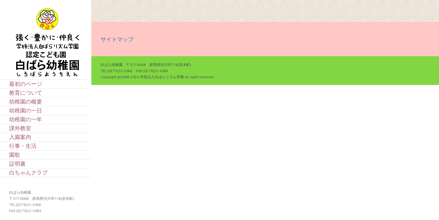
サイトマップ (117, 39)
